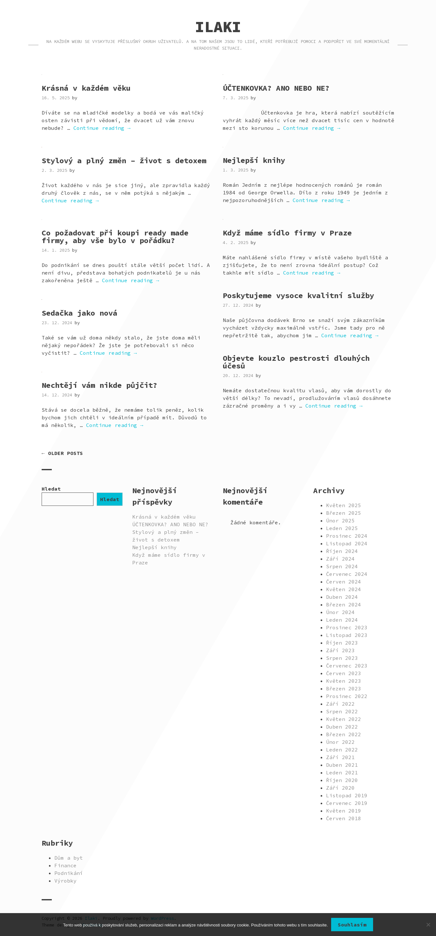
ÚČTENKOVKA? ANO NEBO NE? (276, 88)
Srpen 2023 (342, 658)
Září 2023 (340, 650)
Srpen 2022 (342, 711)
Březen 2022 (343, 734)
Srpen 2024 (342, 566)
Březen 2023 (343, 688)
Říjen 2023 (342, 642)
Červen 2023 (343, 673)
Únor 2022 (340, 742)
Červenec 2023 (346, 665)
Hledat (51, 488)
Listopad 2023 (346, 635)
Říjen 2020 (342, 780)
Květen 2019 (343, 810)
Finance (65, 865)
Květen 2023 (343, 681)
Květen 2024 (343, 589)
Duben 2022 (342, 726)
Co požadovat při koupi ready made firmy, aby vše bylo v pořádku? (115, 236)
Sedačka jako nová (79, 313)
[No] (428, 924)
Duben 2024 (342, 597)
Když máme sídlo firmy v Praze (287, 233)
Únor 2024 (340, 612)
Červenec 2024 (346, 574)
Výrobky (65, 880)
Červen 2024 (343, 581)
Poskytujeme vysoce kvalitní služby (298, 295)
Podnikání (68, 873)
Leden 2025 (342, 528)
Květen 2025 (343, 505)
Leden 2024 (342, 620)
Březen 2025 (343, 513)
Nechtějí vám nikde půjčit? (99, 385)
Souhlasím (352, 924)
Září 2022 (340, 704)
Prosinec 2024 (346, 536)
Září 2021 (340, 757)
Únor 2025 (340, 520)
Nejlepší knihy (254, 160)
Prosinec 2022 (346, 696)
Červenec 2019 (346, 803)
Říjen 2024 (342, 551)
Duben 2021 (342, 765)
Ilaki (218, 26)
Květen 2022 (343, 719)
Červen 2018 (343, 818)
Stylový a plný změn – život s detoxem (124, 160)
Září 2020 (340, 788)
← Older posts (62, 453)
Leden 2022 (342, 749)
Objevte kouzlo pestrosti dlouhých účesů (296, 362)
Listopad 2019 (346, 795)
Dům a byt (68, 858)
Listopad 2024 (346, 543)
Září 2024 (340, 558)
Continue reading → (102, 128)
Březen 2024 (343, 604)
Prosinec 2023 (346, 627)
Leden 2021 (342, 772)
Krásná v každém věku (86, 88)
